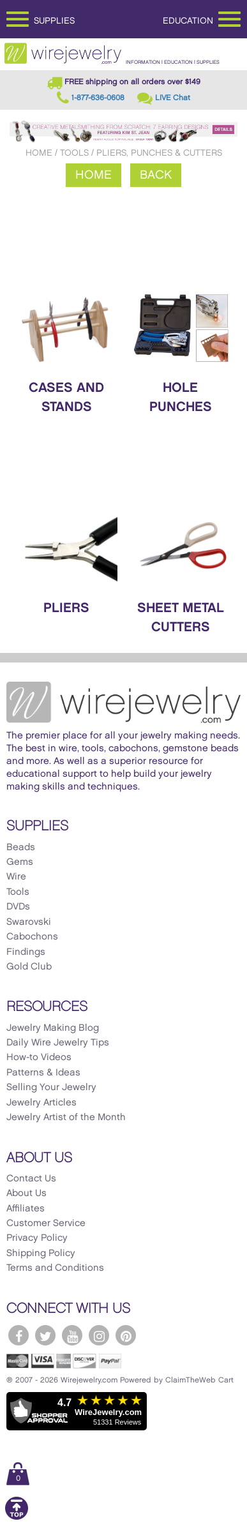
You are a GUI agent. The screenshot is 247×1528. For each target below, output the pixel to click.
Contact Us (31, 1178)
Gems (19, 862)
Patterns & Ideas (43, 1072)
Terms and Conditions (55, 1268)
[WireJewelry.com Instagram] (99, 1335)
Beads (20, 847)
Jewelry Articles (41, 1102)
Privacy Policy (37, 1238)
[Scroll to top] (16, 1517)
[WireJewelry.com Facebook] (18, 1335)
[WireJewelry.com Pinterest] (126, 1335)
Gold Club (29, 966)
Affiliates (25, 1208)
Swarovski (28, 922)
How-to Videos (38, 1057)
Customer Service (46, 1223)
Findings (25, 952)
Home (39, 153)
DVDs (18, 907)
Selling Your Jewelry (51, 1087)
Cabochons (32, 937)
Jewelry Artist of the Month (66, 1117)
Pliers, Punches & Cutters (159, 153)
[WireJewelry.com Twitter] (45, 1335)
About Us (26, 1193)
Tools (74, 153)
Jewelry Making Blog (52, 1028)
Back (156, 175)
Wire (16, 877)
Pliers (66, 608)
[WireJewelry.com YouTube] (72, 1335)
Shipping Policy (40, 1253)
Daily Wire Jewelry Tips (57, 1042)
